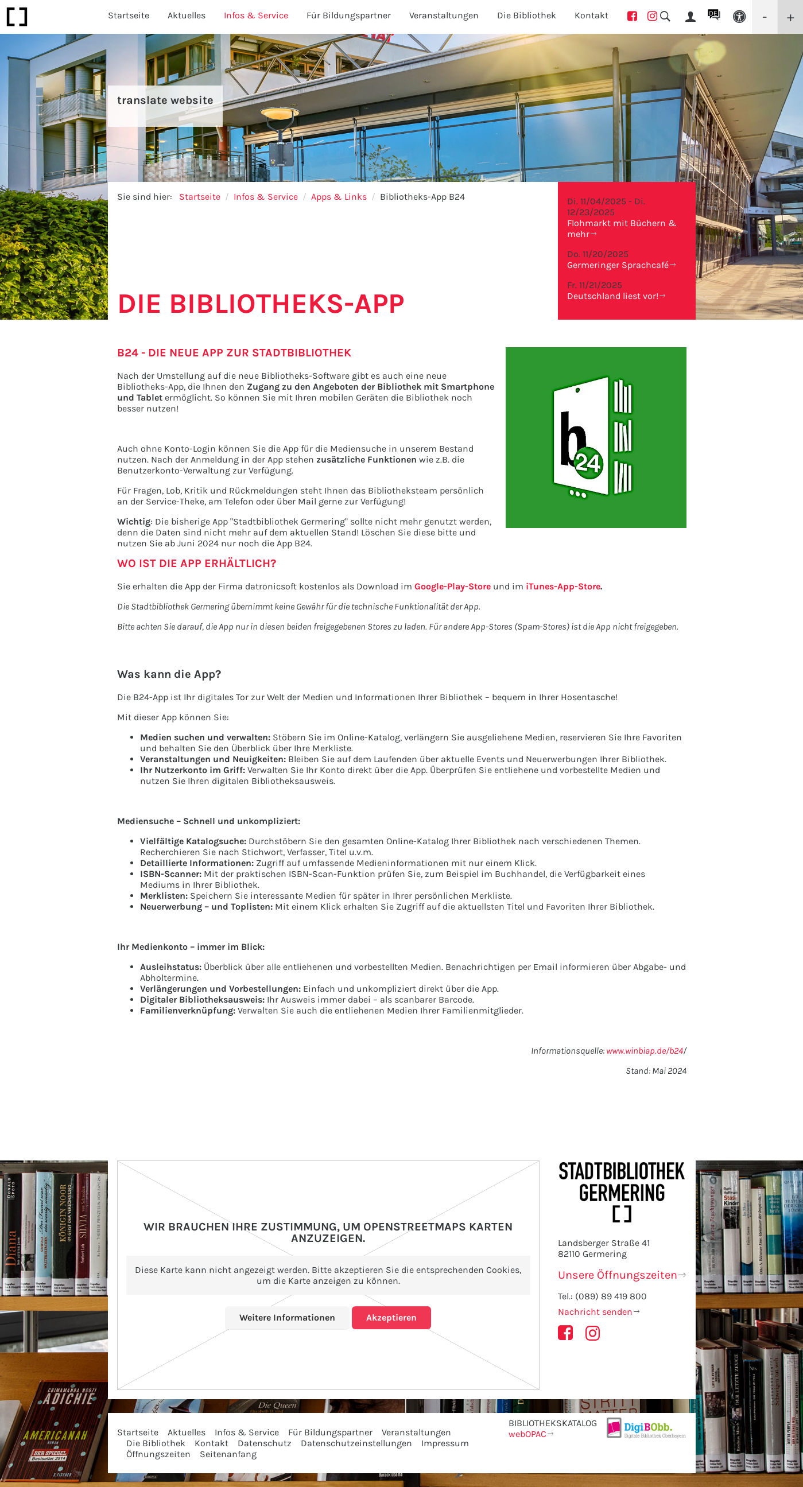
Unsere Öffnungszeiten (617, 1275)
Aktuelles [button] (186, 15)
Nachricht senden (595, 1311)
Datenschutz (265, 1443)
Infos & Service (266, 196)
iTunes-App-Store (563, 586)
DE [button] (713, 13)
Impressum (445, 1443)
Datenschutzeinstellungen (356, 1443)
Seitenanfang (228, 1454)
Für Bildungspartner (330, 1432)
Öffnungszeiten (158, 1454)
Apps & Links (339, 196)
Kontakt (591, 15)
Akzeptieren (391, 1317)
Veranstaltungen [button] (444, 15)
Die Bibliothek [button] (526, 15)
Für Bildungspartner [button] (349, 15)
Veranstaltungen (416, 1432)
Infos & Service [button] (256, 15)
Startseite (128, 15)
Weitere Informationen (287, 1317)
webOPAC (527, 1433)
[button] (739, 17)
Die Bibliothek (155, 1443)
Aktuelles (186, 1432)
